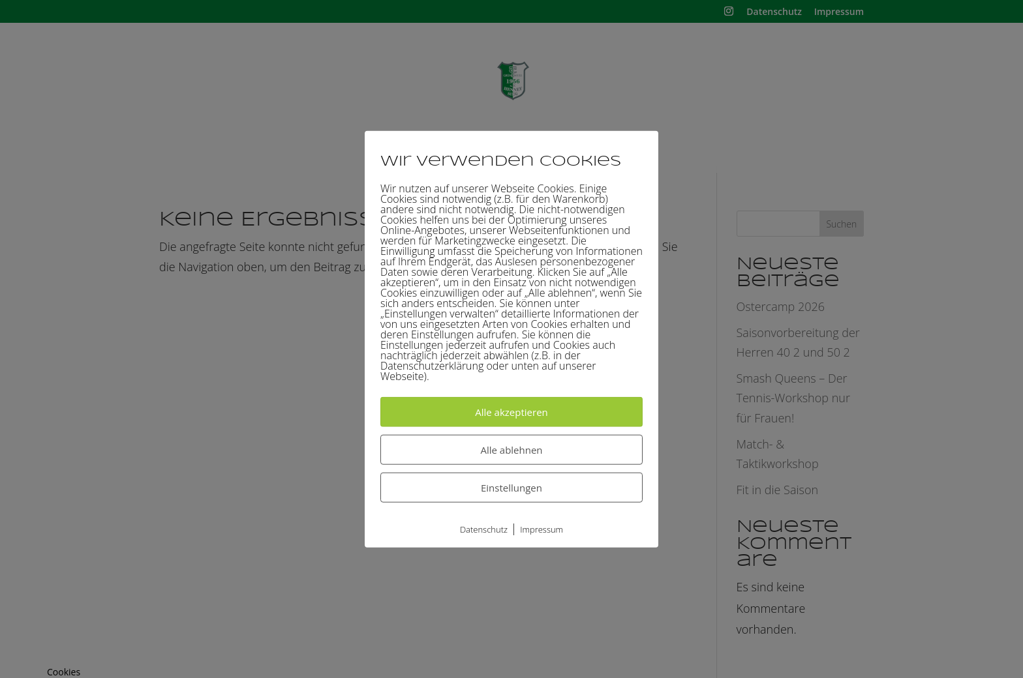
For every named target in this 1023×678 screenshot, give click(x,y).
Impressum (541, 529)
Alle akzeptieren (511, 412)
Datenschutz (484, 529)
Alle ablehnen (511, 449)
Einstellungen (511, 487)
